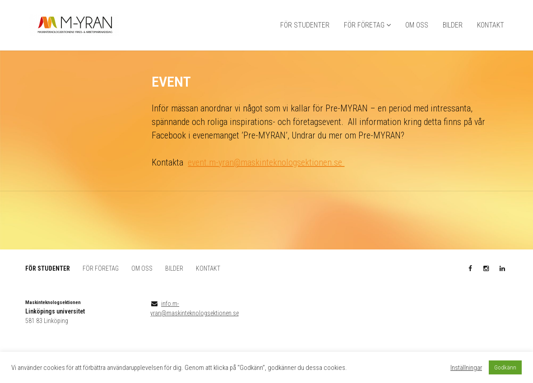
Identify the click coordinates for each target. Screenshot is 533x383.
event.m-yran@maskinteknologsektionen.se (266, 162)
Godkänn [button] (505, 367)
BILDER (453, 25)
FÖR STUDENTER (304, 25)
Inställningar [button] (466, 368)
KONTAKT (490, 25)
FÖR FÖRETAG (364, 25)
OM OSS (416, 25)
